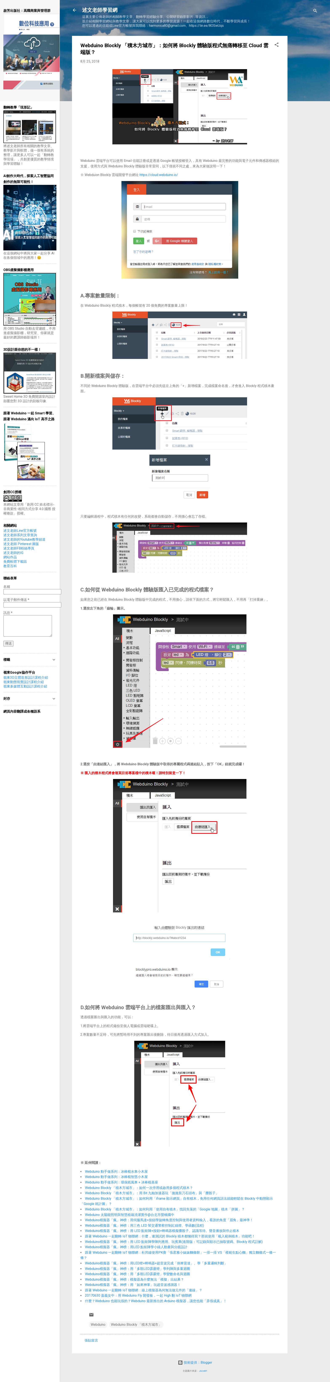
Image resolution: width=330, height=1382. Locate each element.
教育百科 (10, 566)
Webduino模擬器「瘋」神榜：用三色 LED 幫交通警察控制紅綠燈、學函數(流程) (144, 1226)
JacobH (203, 1371)
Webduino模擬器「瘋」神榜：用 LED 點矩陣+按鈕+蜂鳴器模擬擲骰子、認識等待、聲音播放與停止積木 (162, 1231)
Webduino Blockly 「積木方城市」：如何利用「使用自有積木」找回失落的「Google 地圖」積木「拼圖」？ (165, 1209)
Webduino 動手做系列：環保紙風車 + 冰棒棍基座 (121, 1182)
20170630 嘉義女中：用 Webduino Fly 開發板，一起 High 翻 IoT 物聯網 (138, 1295)
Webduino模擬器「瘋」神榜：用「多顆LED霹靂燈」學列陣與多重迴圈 (137, 1269)
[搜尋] (315, 11)
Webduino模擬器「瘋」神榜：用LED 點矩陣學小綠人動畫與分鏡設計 (136, 1247)
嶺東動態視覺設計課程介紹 (23, 682)
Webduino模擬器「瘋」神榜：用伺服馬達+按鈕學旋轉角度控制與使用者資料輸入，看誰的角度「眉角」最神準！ (169, 1220)
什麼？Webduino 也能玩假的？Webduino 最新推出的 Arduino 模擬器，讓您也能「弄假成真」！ (156, 1301)
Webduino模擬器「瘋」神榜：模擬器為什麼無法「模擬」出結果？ (134, 1279)
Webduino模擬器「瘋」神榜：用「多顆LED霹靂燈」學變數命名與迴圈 (137, 1274)
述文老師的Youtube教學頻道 (24, 539)
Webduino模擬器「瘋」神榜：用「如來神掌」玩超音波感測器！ (133, 1285)
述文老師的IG (13, 553)
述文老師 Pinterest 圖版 (21, 544)
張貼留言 (91, 1340)
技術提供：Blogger (195, 1363)
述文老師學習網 (99, 10)
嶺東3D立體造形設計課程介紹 (25, 678)
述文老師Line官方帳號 (20, 531)
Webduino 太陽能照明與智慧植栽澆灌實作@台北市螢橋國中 (129, 1215)
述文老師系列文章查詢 (20, 535)
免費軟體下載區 (15, 562)
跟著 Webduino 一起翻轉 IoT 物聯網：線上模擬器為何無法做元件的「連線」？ (143, 1290)
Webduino (98, 1325)
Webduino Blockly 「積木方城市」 (136, 1325)
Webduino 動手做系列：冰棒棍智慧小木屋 (116, 1177)
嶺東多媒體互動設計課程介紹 (25, 686)
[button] (276, 45)
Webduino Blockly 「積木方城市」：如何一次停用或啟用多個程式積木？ (139, 1188)
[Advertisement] (304, 99)
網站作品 (10, 557)
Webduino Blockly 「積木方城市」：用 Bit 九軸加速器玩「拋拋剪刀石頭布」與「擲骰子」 (152, 1193)
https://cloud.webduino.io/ (159, 175)
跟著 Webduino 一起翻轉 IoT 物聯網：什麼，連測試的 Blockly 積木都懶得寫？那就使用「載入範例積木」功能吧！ (170, 1236)
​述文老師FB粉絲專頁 (18, 548)
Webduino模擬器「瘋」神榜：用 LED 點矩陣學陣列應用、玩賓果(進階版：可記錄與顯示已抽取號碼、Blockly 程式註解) (174, 1242)
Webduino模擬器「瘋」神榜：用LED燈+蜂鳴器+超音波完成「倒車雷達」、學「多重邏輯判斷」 (156, 1263)
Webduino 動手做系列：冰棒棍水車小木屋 (116, 1172)
